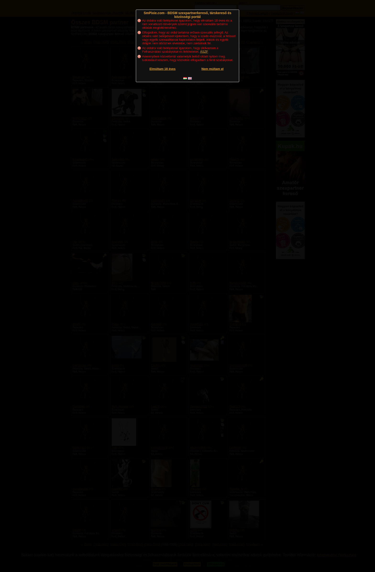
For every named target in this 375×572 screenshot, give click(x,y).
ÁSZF (204, 51)
